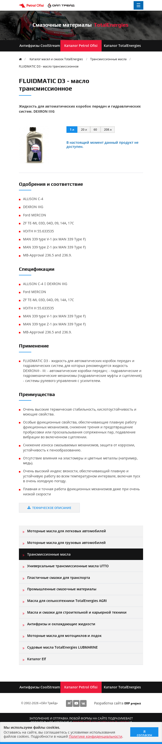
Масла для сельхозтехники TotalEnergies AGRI (67, 600)
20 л (84, 129)
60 (95, 129)
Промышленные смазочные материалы (61, 589)
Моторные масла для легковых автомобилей (66, 531)
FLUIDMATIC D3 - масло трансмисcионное (49, 66)
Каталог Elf (36, 659)
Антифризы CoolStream (39, 45)
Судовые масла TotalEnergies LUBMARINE (62, 647)
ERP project (132, 703)
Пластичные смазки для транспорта (58, 577)
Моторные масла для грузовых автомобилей (66, 542)
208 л (108, 129)
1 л (72, 129)
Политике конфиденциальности (95, 736)
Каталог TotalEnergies (122, 45)
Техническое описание (49, 508)
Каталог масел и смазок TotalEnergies (56, 59)
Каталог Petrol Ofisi (80, 45)
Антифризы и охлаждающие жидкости (61, 624)
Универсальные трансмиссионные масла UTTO (68, 566)
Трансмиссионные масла (108, 59)
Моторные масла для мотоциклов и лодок (64, 635)
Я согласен (144, 733)
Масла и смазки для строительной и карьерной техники (77, 612)
